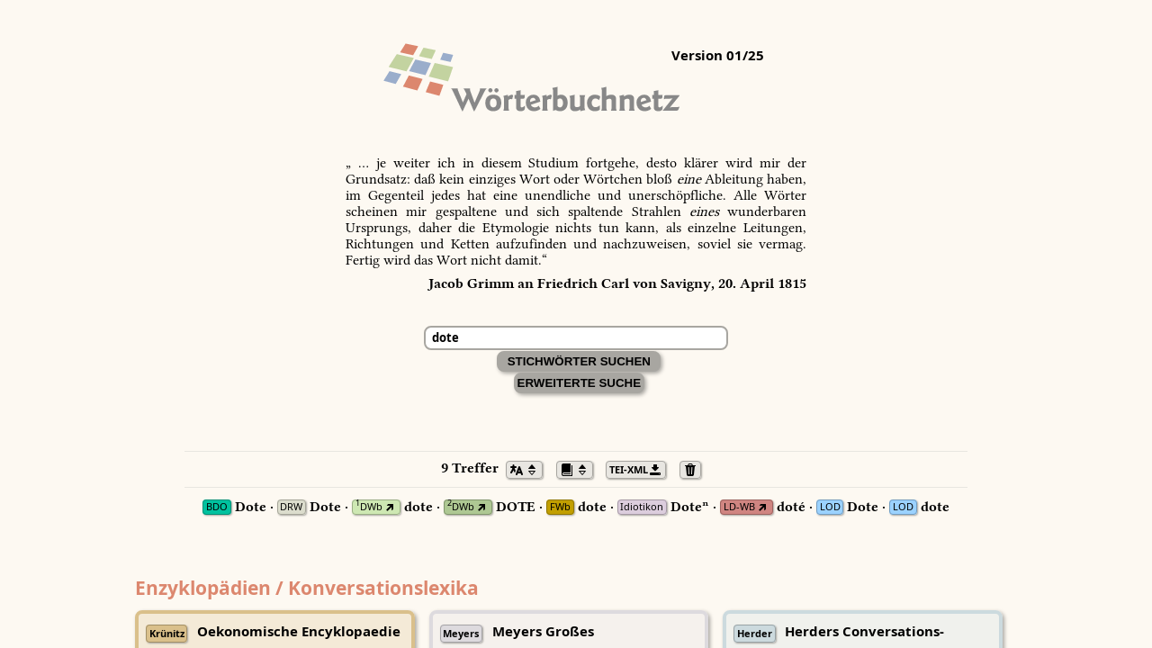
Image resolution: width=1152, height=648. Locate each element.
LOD (830, 507)
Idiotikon (641, 507)
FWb (560, 507)
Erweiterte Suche (580, 383)
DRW (291, 507)
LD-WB (739, 507)
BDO (217, 507)
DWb (369, 507)
